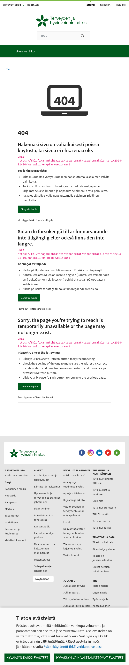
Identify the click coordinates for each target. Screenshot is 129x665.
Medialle (33, 5)
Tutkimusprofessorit (104, 507)
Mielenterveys (42, 559)
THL (8, 69)
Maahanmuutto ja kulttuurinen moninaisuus (44, 548)
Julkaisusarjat (71, 592)
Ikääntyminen (42, 508)
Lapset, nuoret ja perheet (44, 535)
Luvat (66, 522)
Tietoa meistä (100, 585)
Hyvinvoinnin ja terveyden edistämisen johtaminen (47, 497)
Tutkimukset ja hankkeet (101, 492)
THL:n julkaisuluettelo (76, 599)
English (121, 5)
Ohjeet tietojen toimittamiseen (101, 569)
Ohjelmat (98, 501)
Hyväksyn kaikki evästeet (27, 657)
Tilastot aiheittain (103, 542)
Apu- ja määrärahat (74, 493)
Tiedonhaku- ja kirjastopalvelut (72, 546)
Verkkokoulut (71, 555)
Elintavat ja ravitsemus (47, 486)
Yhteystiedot (12, 5)
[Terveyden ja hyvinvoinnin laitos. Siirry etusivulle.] (42, 453)
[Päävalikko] (64, 51)
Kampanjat (11, 502)
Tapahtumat (12, 515)
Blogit (8, 482)
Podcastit (10, 495)
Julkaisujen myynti (74, 585)
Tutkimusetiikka (102, 527)
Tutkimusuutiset (102, 521)
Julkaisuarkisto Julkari (76, 606)
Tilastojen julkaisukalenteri (102, 558)
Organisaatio (100, 592)
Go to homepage (29, 386)
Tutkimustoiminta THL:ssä (103, 481)
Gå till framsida (29, 297)
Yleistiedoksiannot (15, 540)
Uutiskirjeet (11, 522)
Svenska (105, 5)
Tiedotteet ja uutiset (16, 475)
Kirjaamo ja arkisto (74, 500)
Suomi (91, 5)
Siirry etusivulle (29, 209)
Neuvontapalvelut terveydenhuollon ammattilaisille (74, 533)
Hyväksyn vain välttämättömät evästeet (90, 657)
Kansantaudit (42, 526)
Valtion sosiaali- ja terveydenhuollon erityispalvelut (74, 511)
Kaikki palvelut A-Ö (74, 475)
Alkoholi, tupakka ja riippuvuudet (45, 477)
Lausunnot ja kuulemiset (12, 531)
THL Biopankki (101, 514)
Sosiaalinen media (15, 489)
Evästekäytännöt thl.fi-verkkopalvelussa (73, 646)
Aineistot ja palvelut (104, 549)
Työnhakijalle (100, 599)
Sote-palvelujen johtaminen (43, 568)
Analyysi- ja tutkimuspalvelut (73, 484)
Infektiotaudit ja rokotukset (43, 517)
